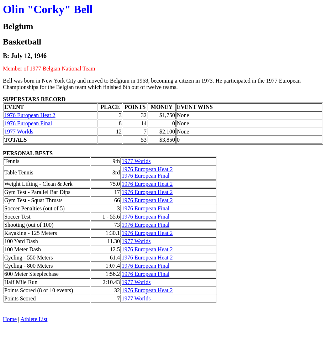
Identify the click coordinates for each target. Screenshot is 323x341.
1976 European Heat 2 (29, 115)
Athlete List (33, 319)
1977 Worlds (18, 131)
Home (10, 319)
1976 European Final (28, 123)
